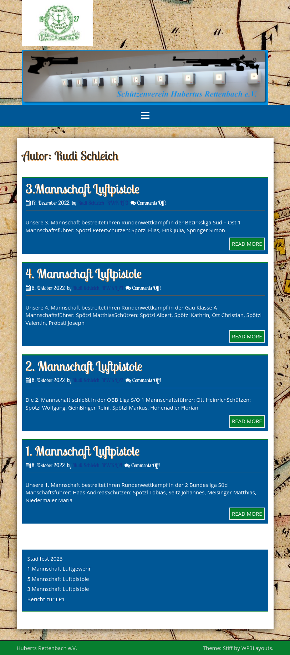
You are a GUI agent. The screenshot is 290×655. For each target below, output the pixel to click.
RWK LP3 (117, 202)
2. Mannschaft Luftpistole (84, 366)
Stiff (228, 647)
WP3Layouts (256, 647)
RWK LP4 (112, 288)
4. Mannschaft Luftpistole (84, 273)
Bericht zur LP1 (46, 599)
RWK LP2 (112, 380)
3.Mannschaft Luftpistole (82, 189)
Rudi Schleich (90, 202)
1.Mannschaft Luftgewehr (59, 568)
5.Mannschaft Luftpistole (58, 578)
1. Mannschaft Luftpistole (83, 451)
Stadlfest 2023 (45, 558)
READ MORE (247, 243)
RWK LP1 (112, 465)
